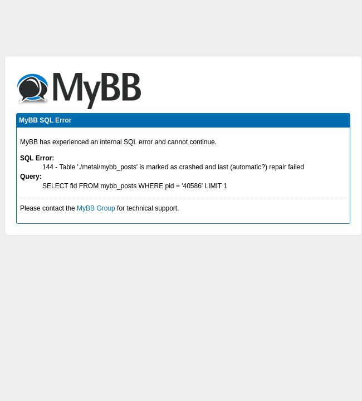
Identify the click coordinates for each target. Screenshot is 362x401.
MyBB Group (96, 208)
